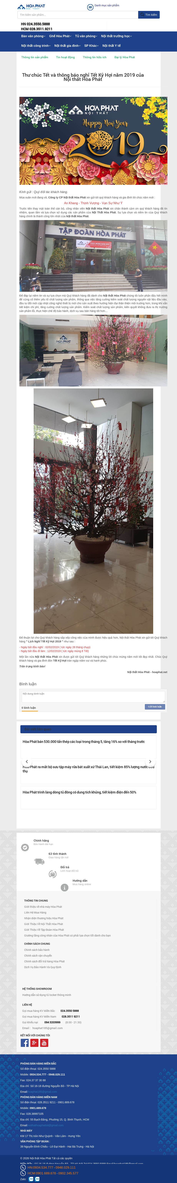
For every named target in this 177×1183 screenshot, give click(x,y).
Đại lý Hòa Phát (125, 57)
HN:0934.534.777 (40, 1167)
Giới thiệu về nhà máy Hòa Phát (43, 906)
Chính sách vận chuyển (38, 955)
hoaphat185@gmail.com (47, 1028)
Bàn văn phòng (33, 36)
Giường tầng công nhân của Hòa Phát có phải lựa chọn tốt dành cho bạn (67, 935)
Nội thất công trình (36, 45)
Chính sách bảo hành (37, 950)
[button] (27, 762)
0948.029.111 (66, 1167)
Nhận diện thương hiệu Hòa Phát (43, 918)
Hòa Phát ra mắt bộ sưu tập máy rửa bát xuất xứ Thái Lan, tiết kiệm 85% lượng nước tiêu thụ (89, 769)
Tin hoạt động (65, 57)
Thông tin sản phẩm (34, 57)
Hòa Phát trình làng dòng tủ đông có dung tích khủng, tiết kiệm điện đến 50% (79, 792)
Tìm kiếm (148, 15)
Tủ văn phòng (86, 36)
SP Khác (91, 45)
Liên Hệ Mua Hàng (35, 912)
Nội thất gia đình (67, 45)
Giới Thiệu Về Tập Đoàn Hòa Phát (44, 929)
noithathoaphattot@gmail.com (45, 1125)
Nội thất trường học (116, 36)
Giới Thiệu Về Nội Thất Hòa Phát (43, 924)
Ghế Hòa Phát (60, 36)
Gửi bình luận (155, 706)
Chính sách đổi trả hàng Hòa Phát (44, 961)
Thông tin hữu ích (94, 57)
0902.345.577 (68, 1173)
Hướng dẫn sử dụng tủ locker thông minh (46, 995)
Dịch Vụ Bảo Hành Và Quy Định (42, 967)
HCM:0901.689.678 (42, 1173)
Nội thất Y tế (111, 45)
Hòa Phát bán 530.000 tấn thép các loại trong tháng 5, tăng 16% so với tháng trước (84, 741)
